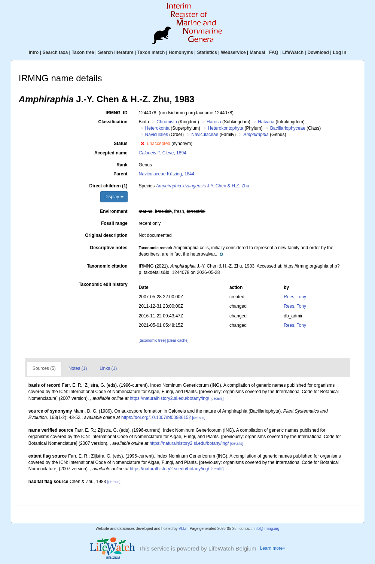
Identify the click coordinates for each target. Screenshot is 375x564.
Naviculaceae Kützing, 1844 (167, 174)
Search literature (116, 52)
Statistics (207, 52)
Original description (106, 235)
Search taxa (55, 52)
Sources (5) (44, 368)
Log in (339, 52)
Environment (113, 211)
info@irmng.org (267, 529)
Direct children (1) (108, 185)
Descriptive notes (109, 247)
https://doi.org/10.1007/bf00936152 (156, 417)
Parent (120, 174)
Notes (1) (77, 368)
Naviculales (156, 134)
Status (121, 143)
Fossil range (114, 223)
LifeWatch (293, 52)
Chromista (166, 121)
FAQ (273, 52)
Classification (113, 121)
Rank (121, 165)
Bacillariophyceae (287, 128)
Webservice (233, 52)
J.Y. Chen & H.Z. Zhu (202, 185)
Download (318, 52)
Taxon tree (83, 52)
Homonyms (181, 52)
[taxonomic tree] (152, 340)
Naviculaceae (204, 134)
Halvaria (266, 121)
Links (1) (108, 368)
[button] (142, 143)
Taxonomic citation (107, 266)
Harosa (214, 121)
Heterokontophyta (225, 128)
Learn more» (272, 548)
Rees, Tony (295, 296)
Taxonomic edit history (103, 284)
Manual (257, 52)
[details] (216, 398)
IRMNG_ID (117, 112)
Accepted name (111, 153)
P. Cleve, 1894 (162, 153)
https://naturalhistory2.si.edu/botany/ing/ (169, 398)
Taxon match (151, 52)
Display (114, 196)
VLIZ (182, 529)
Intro (34, 52)
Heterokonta (157, 128)
